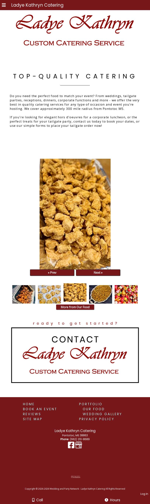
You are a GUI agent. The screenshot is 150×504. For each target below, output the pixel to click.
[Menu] (4, 6)
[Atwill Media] (78, 484)
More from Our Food (75, 307)
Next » (98, 273)
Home (29, 404)
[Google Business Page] (78, 447)
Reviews (32, 414)
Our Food (94, 409)
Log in (144, 494)
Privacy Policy (96, 419)
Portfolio (91, 404)
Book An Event (40, 409)
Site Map (33, 419)
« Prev (52, 273)
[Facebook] (71, 447)
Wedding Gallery (102, 414)
